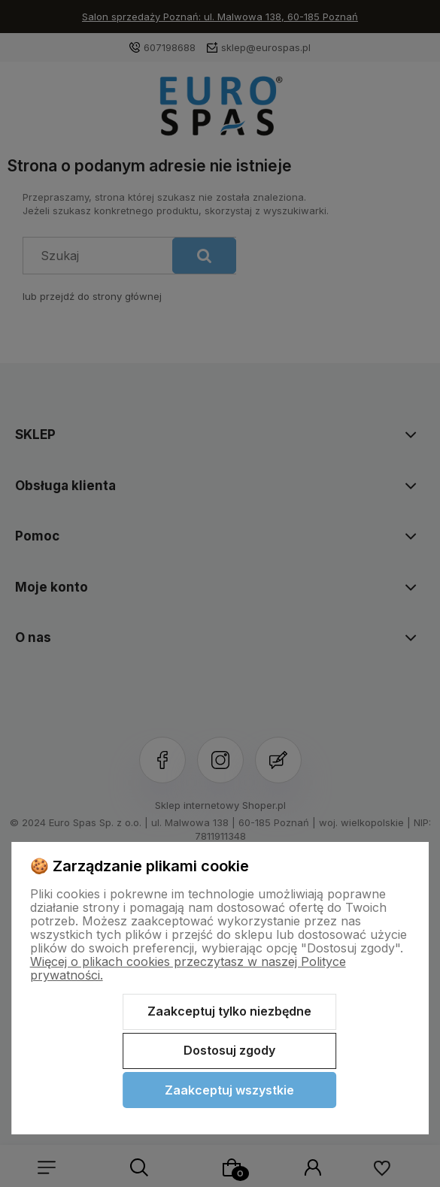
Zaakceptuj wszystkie (229, 1090)
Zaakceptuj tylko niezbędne (229, 1011)
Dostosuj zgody (229, 1050)
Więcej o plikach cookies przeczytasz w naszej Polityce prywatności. (188, 968)
